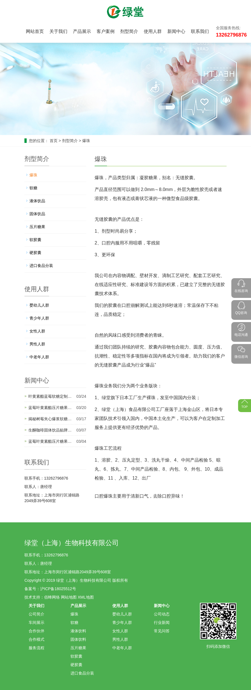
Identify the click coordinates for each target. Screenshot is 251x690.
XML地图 (86, 597)
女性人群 (37, 331)
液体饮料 (78, 631)
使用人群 (153, 31)
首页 (54, 140)
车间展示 (36, 622)
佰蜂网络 (52, 597)
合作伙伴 (36, 631)
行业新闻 (162, 622)
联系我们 (200, 31)
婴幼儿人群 (39, 305)
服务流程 (36, 648)
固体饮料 (78, 639)
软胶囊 (35, 239)
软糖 (33, 188)
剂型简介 (129, 31)
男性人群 (37, 344)
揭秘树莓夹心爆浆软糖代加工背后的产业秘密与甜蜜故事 (51, 419)
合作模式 (36, 639)
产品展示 (82, 31)
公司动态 (162, 614)
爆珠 (86, 140)
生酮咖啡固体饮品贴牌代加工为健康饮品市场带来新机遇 (51, 430)
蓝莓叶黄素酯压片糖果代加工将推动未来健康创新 (51, 407)
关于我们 (58, 31)
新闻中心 (176, 31)
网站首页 (35, 31)
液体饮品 (37, 201)
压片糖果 (37, 226)
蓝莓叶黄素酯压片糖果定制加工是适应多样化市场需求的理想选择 (51, 441)
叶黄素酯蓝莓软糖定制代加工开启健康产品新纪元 (51, 396)
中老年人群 (39, 357)
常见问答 (162, 631)
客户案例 (106, 31)
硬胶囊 (35, 252)
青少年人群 (39, 318)
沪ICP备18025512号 (58, 588)
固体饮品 (37, 214)
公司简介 (36, 614)
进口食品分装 (41, 265)
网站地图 (69, 597)
